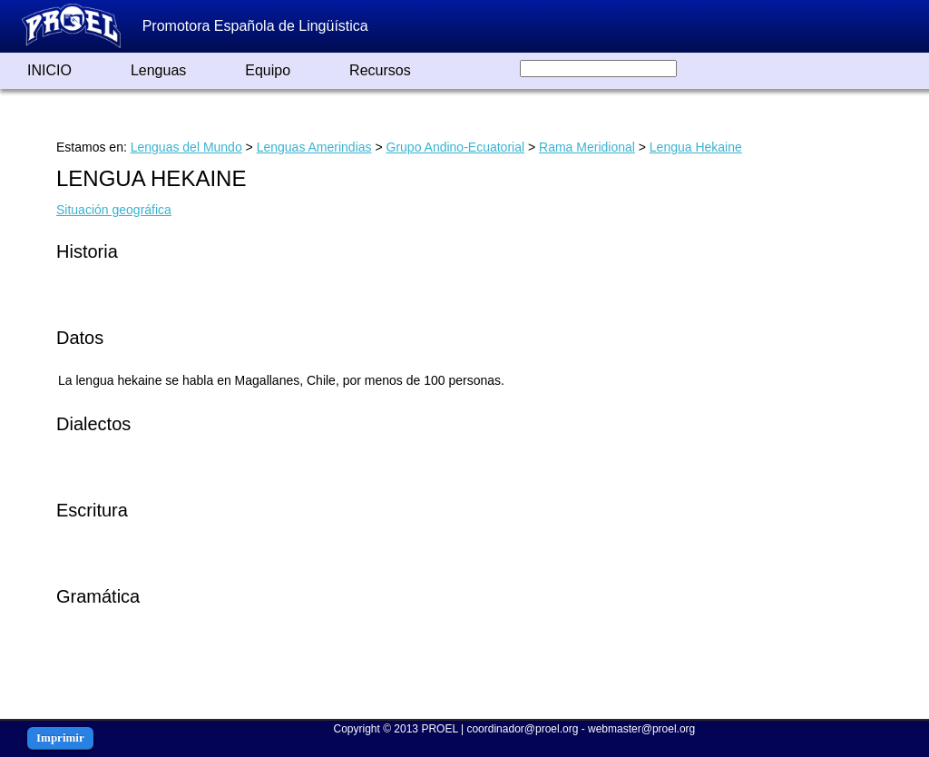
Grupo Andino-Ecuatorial (455, 147)
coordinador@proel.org (522, 729)
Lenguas (158, 70)
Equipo (267, 70)
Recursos (380, 70)
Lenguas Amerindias (314, 147)
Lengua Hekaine (696, 147)
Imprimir (60, 737)
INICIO (49, 70)
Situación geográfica (113, 209)
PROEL (439, 729)
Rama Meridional (587, 147)
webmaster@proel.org (641, 729)
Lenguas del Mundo (186, 147)
